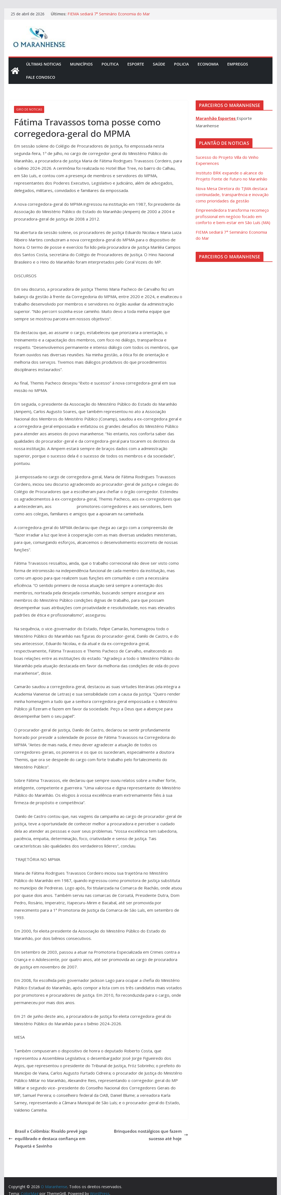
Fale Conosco (40, 77)
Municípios (81, 64)
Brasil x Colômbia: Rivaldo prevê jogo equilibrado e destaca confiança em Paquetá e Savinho (48, 1138)
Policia (181, 64)
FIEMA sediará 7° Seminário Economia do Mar (109, 13)
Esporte (135, 64)
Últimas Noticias (43, 64)
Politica (110, 64)
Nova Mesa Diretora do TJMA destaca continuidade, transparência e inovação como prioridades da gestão (232, 195)
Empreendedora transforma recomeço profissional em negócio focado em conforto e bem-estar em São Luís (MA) (233, 216)
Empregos (237, 64)
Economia (208, 64)
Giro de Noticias (29, 109)
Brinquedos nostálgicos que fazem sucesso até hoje (151, 1134)
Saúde (159, 64)
